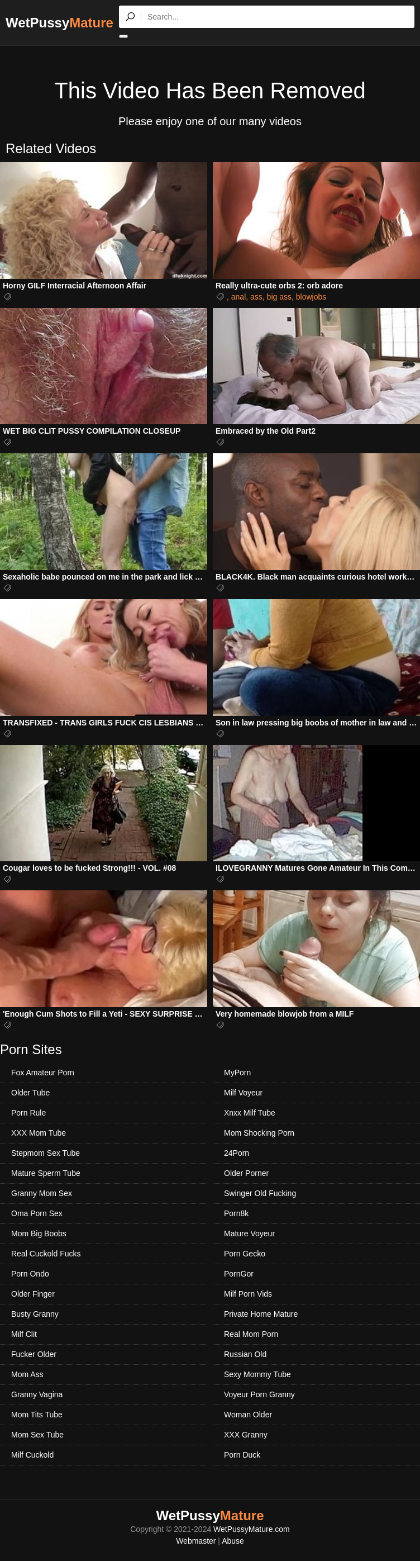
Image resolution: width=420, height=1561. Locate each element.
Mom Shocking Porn (259, 1132)
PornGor (239, 1273)
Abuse (233, 1540)
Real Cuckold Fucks (46, 1253)
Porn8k (236, 1213)
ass (256, 296)
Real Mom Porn (251, 1334)
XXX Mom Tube (38, 1132)
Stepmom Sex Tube (45, 1153)
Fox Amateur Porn (42, 1072)
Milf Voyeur (243, 1092)
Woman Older (248, 1414)
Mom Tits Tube (37, 1414)
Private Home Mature (261, 1313)
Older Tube (30, 1092)
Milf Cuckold (32, 1454)
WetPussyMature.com (251, 1529)
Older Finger (33, 1293)
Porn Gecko (244, 1253)
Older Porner (246, 1173)
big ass (279, 296)
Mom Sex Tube (37, 1434)
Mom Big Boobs (38, 1233)
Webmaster (196, 1540)
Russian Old (245, 1354)
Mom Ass (27, 1374)
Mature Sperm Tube (45, 1173)
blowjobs (311, 296)
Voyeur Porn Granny (259, 1394)
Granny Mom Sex (41, 1193)
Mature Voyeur (249, 1233)
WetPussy (59, 22)
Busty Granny (35, 1313)
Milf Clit (24, 1334)
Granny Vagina (37, 1394)
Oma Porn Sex (37, 1213)
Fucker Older (33, 1354)
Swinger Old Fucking (260, 1193)
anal (238, 296)
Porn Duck (242, 1454)
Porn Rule (28, 1112)
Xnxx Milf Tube (249, 1112)
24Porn (236, 1153)
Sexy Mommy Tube (257, 1374)
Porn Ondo (30, 1273)
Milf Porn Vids (248, 1293)
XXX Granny (246, 1434)
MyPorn (237, 1072)
